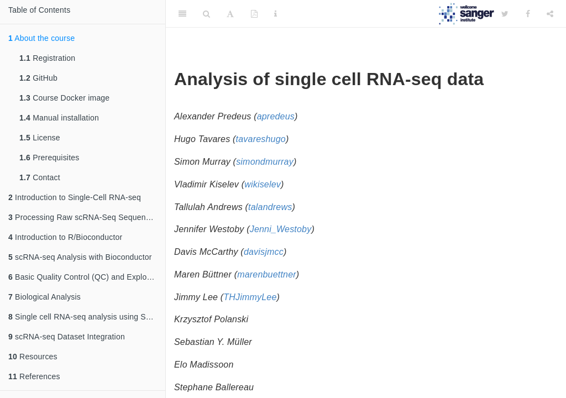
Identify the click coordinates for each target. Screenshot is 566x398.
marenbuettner (266, 274)
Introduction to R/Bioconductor (65, 237)
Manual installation (59, 117)
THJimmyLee (249, 297)
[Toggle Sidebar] (182, 14)
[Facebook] (527, 14)
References (34, 376)
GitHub (38, 78)
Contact (39, 177)
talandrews (270, 207)
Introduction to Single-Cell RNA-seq (74, 197)
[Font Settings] (230, 14)
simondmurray (265, 161)
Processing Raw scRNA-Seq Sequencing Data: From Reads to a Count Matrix (86, 217)
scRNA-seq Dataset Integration (66, 336)
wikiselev (262, 184)
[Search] (206, 14)
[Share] (550, 14)
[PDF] (254, 14)
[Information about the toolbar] (275, 14)
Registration (47, 58)
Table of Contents (39, 10)
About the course (41, 38)
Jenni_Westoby (281, 229)
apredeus (276, 116)
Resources (32, 356)
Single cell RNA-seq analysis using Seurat (86, 316)
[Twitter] (505, 14)
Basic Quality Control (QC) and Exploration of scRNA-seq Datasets (86, 277)
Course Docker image (64, 97)
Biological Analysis (44, 296)
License (39, 137)
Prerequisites (49, 157)
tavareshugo (261, 139)
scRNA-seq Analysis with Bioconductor (80, 257)
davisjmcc (264, 251)
